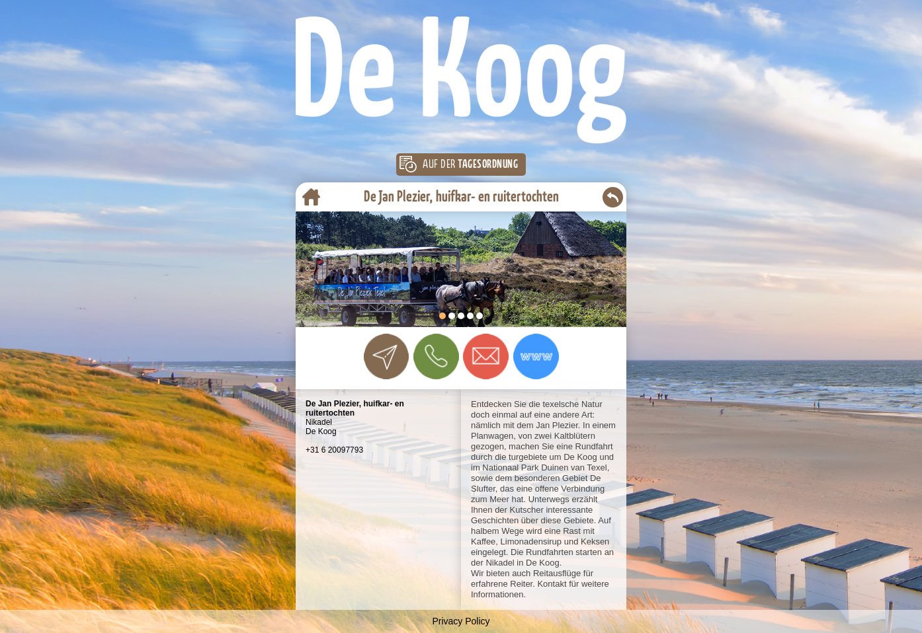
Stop (620, 320)
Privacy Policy (460, 621)
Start (610, 320)
